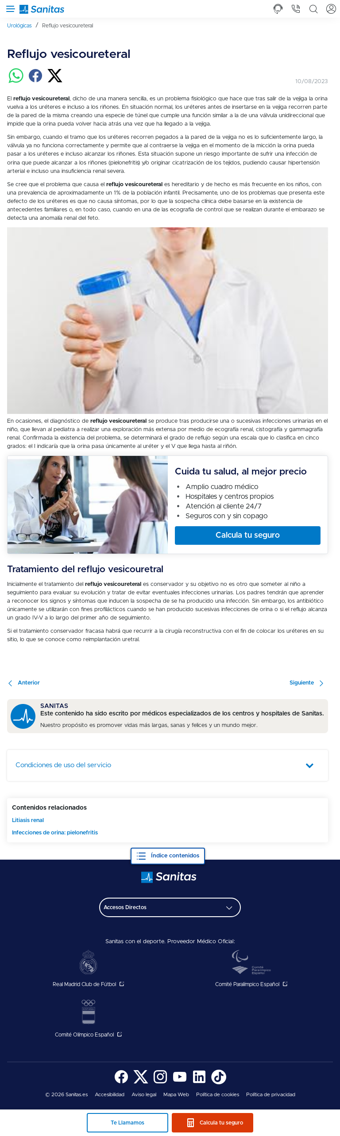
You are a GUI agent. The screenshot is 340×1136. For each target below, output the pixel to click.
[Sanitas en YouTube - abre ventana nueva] (180, 1083)
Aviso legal (143, 1094)
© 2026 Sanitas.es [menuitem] (66, 1094)
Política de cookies (217, 1094)
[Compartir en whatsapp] (16, 81)
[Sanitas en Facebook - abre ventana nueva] (121, 1083)
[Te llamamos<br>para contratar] (278, 9)
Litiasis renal (28, 820)
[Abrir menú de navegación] (9, 9)
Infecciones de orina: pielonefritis (55, 833)
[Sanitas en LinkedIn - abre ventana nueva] (199, 1083)
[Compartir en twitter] (55, 81)
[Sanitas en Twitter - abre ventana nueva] (141, 1083)
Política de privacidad (270, 1094)
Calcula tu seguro (221, 1122)
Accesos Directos (125, 907)
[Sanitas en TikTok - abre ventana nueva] (219, 1083)
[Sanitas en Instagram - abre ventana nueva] (160, 1083)
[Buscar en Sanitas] (313, 9)
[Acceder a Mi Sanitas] (331, 9)
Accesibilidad (109, 1094)
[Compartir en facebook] (35, 81)
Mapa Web (176, 1094)
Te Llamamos (127, 1122)
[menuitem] (23, 25)
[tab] (278, 9)
